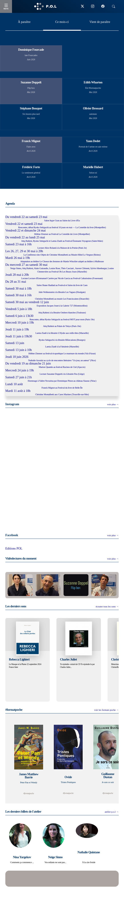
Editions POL (13, 548)
